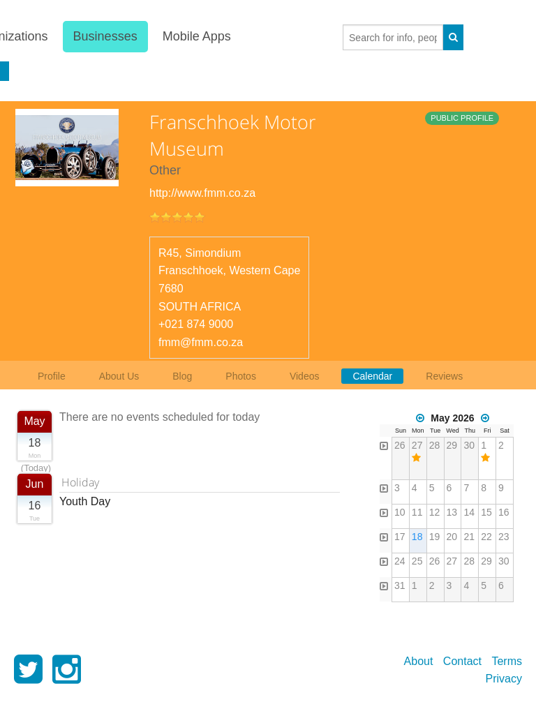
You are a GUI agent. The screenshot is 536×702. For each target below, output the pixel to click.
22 (486, 536)
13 (452, 512)
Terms (506, 661)
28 (434, 445)
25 (417, 561)
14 (469, 512)
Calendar (372, 376)
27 (417, 445)
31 (399, 585)
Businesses (105, 36)
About (418, 661)
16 (503, 512)
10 (399, 512)
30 (469, 445)
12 (434, 512)
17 (399, 536)
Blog (182, 376)
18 (417, 536)
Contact (462, 661)
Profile (52, 376)
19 (434, 536)
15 (486, 512)
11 (417, 512)
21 (469, 536)
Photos (240, 376)
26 (399, 445)
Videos (305, 376)
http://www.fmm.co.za (202, 193)
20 (452, 536)
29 (452, 445)
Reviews (444, 376)
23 (503, 536)
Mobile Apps (197, 36)
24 (399, 561)
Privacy (504, 679)
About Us (119, 376)
